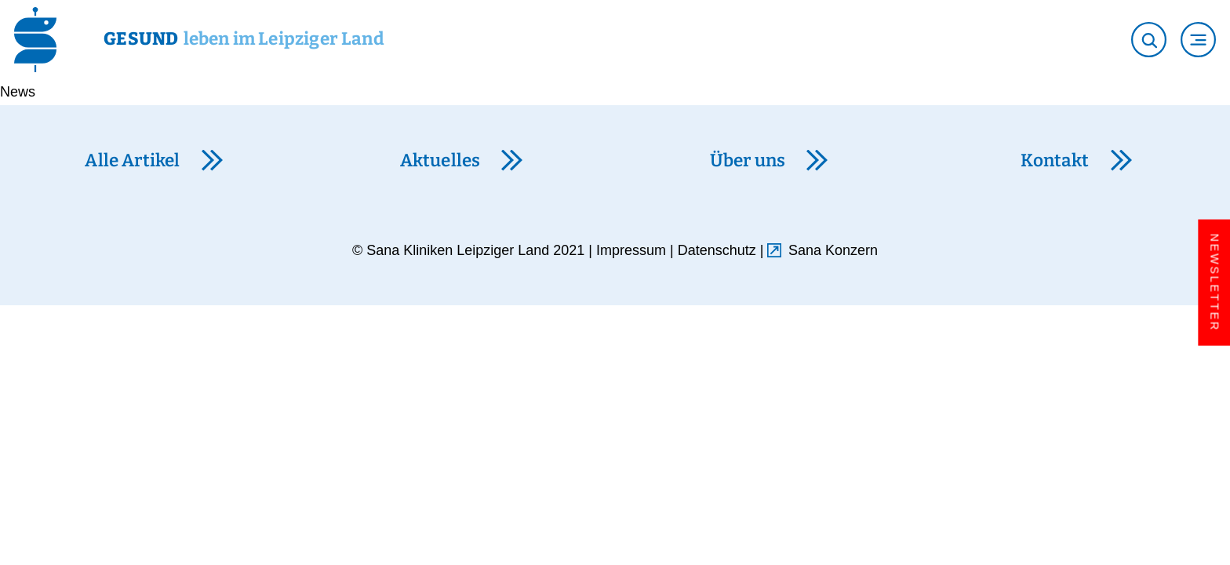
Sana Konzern (833, 250)
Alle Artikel (132, 160)
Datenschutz (717, 250)
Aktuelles (440, 160)
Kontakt (1055, 160)
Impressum (631, 250)
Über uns (747, 160)
